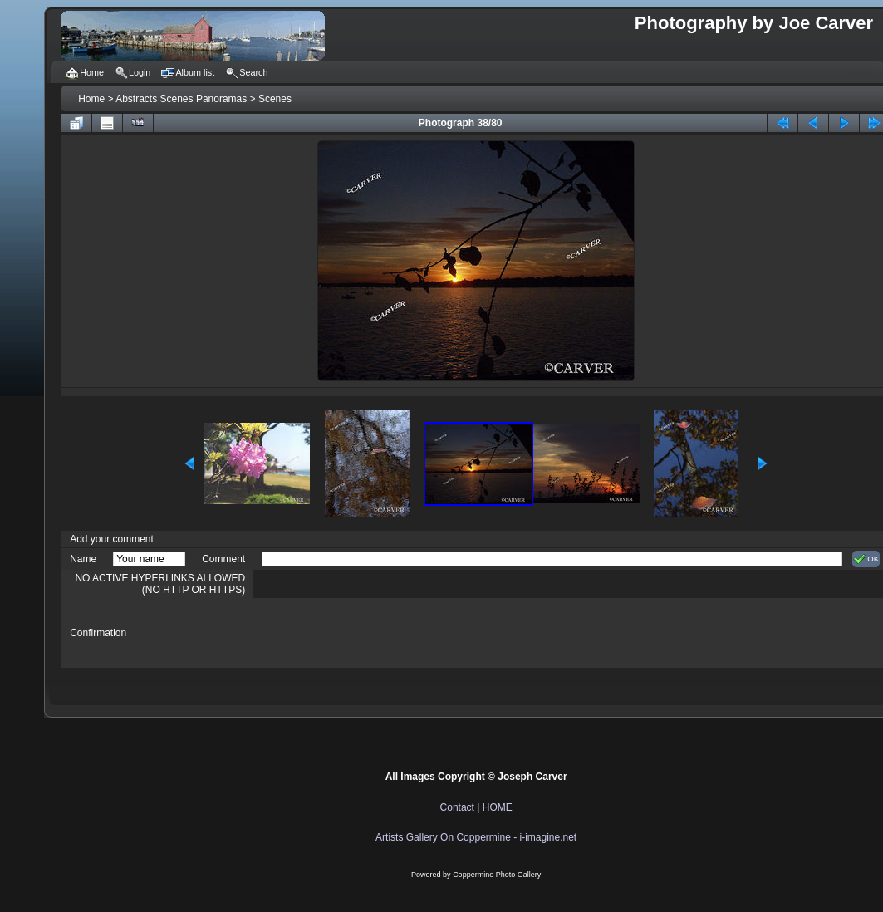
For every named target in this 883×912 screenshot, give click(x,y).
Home (91, 99)
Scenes (275, 99)
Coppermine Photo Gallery (497, 874)
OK (866, 559)
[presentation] (388, 633)
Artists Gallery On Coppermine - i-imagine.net (475, 837)
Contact (457, 807)
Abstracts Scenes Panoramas (181, 99)
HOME (498, 807)
